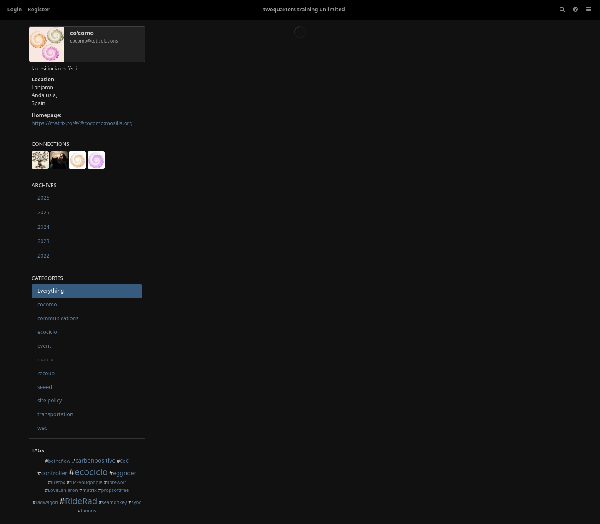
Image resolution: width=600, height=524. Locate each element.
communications (58, 318)
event (44, 345)
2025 (44, 212)
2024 (44, 227)
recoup (46, 373)
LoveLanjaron (63, 490)
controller (54, 473)
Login (15, 9)
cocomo (47, 304)
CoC (124, 461)
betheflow (59, 461)
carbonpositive (95, 460)
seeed (45, 387)
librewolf (116, 482)
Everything (51, 290)
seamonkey (114, 502)
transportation (55, 414)
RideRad (81, 500)
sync (136, 502)
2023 (44, 241)
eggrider (124, 473)
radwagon (46, 502)
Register (38, 9)
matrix (46, 359)
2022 (44, 255)
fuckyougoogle (86, 482)
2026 (44, 197)
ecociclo (47, 332)
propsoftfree (115, 490)
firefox (58, 482)
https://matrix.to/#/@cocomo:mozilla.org (82, 123)
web (43, 427)
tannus (88, 510)
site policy (50, 400)
